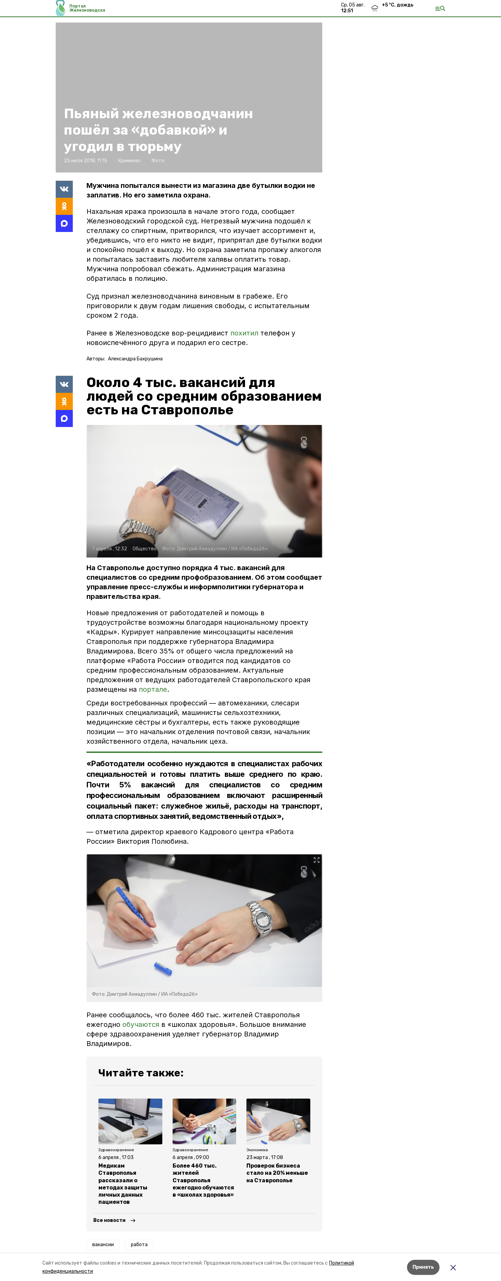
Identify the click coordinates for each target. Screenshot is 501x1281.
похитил (245, 333)
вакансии (103, 1245)
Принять (423, 1267)
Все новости (109, 1220)
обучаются (140, 1024)
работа (139, 1245)
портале (153, 689)
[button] (204, 491)
